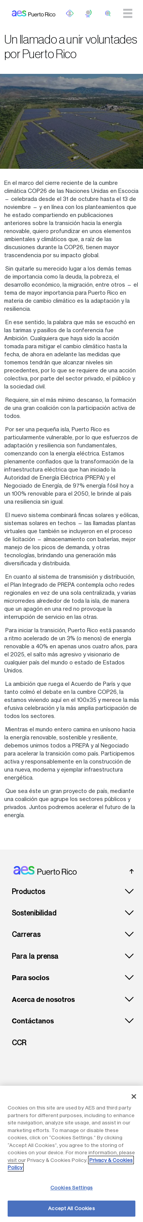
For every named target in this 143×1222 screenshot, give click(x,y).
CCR (19, 1043)
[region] (71, 1154)
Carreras (26, 934)
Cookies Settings (71, 1187)
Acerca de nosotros (43, 999)
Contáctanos (33, 1021)
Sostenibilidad (34, 913)
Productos (28, 892)
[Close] (133, 1096)
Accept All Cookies (71, 1208)
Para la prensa (35, 956)
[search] (108, 13)
